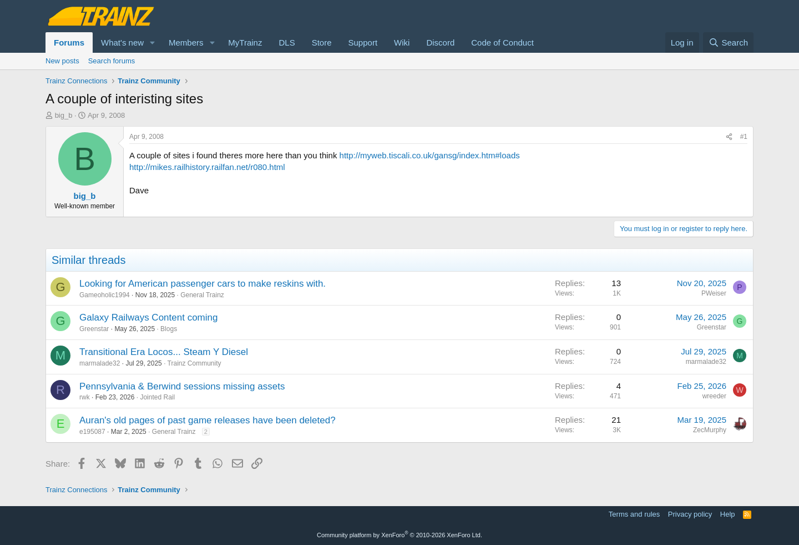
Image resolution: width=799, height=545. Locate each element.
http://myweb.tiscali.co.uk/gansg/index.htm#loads (430, 155)
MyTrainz (245, 42)
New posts (62, 61)
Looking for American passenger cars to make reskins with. (202, 283)
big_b (64, 115)
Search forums (111, 61)
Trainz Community (194, 363)
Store (322, 42)
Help (727, 514)
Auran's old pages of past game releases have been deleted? (207, 420)
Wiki (401, 42)
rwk (84, 397)
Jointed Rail (157, 397)
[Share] (729, 137)
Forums (69, 42)
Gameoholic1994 (104, 295)
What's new (122, 42)
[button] (152, 42)
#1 (743, 137)
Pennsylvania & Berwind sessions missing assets (182, 386)
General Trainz (202, 295)
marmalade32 (99, 363)
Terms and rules (634, 514)
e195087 (92, 432)
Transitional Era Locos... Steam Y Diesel (163, 352)
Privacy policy (690, 514)
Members (186, 42)
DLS (287, 42)
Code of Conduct (502, 42)
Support (363, 42)
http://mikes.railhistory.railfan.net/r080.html (207, 167)
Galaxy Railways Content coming (148, 317)
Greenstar (94, 329)
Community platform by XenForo (399, 535)
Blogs (168, 329)
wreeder (714, 396)
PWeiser (713, 293)
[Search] (728, 42)
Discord (440, 42)
